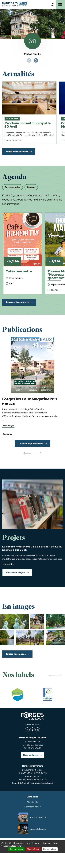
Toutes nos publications (31, 443)
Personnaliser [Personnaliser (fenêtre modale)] (49, 849)
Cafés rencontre (19, 271)
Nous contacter (31, 755)
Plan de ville (32, 802)
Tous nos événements (17, 302)
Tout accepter (16, 849)
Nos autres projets (15, 572)
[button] (27, 453)
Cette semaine (12, 187)
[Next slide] (36, 60)
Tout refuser (33, 849)
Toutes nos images (16, 654)
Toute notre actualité (17, 151)
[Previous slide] (29, 60)
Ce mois (31, 187)
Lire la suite (8, 564)
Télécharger (8, 425)
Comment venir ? (32, 806)
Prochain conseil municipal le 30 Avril (28, 125)
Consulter (7, 434)
